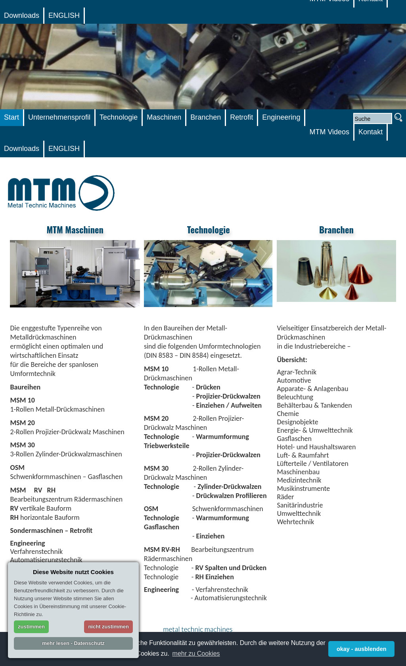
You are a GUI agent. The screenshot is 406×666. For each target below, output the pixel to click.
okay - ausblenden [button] (362, 649)
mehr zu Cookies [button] (196, 653)
